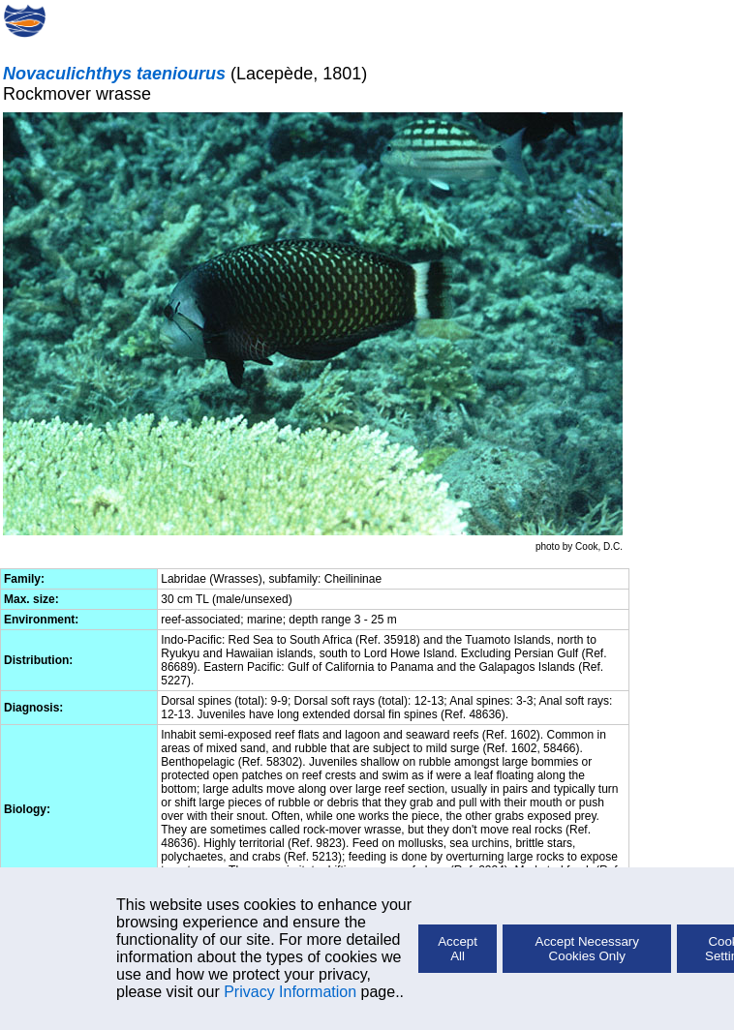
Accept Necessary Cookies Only (587, 948)
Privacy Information (290, 992)
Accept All (457, 948)
